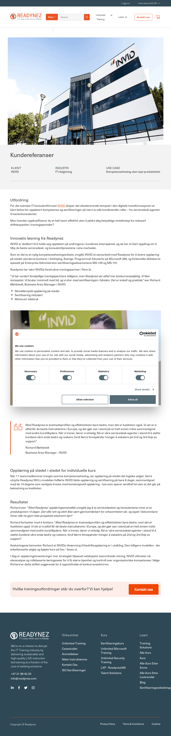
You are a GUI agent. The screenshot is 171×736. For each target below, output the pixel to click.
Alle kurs (145, 652)
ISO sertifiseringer (74, 670)
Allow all (133, 399)
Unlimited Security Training (113, 660)
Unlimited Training (104, 17)
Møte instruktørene (74, 659)
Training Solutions (146, 645)
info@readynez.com (24, 678)
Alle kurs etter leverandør (149, 675)
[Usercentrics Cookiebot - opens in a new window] (142, 334)
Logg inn (125, 3)
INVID (61, 205)
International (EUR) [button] (147, 3)
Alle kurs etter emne (149, 665)
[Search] (72, 17)
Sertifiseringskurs (112, 643)
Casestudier (70, 648)
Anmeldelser (70, 654)
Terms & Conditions (133, 724)
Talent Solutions (111, 673)
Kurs (50, 17)
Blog (142, 682)
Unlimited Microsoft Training (114, 650)
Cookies (156, 724)
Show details (142, 389)
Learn (122, 17)
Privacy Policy (107, 724)
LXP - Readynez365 (113, 667)
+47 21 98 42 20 (21, 673)
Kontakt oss (143, 17)
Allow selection (85, 399)
